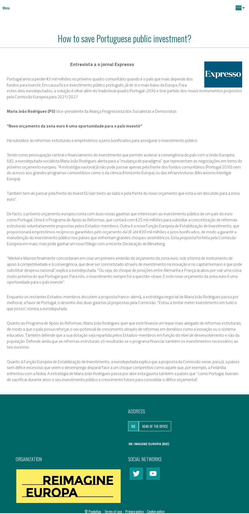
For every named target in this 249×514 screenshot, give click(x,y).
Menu (6, 8)
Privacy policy (134, 511)
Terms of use (113, 511)
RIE (133, 426)
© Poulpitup (93, 511)
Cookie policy (155, 511)
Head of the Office (155, 426)
